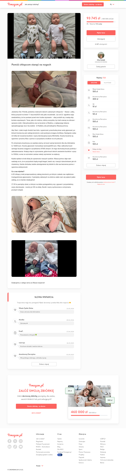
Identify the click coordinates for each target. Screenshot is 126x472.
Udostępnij (101, 39)
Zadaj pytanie (101, 66)
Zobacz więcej (44, 364)
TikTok (15, 445)
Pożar (80, 444)
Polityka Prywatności (43, 444)
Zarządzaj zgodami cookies (44, 455)
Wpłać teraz (101, 33)
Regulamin (39, 441)
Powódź (102, 441)
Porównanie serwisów (43, 452)
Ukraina (81, 447)
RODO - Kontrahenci (43, 447)
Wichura (102, 444)
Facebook (10, 440)
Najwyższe (107, 83)
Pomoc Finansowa (84, 452)
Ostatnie (94, 83)
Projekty (81, 455)
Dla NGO (60, 449)
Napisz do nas (101, 184)
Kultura (81, 463)
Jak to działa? (36, 413)
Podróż (102, 455)
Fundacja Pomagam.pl (64, 452)
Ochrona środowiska (106, 460)
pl (111, 4)
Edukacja (103, 452)
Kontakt (38, 449)
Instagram (21, 440)
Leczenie (81, 439)
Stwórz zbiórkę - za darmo (93, 4)
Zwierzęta (82, 441)
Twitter (15, 440)
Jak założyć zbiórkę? (32, 4)
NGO (102, 447)
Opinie (59, 439)
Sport (80, 449)
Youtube (21, 445)
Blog (58, 447)
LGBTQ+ (103, 439)
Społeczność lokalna (85, 460)
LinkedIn (10, 445)
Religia (102, 449)
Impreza (102, 457)
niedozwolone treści (108, 182)
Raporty (60, 441)
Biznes (102, 463)
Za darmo (60, 444)
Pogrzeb (81, 457)
